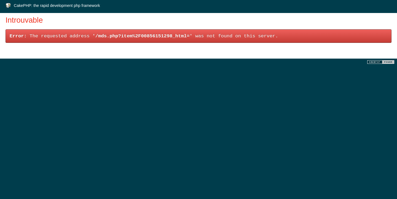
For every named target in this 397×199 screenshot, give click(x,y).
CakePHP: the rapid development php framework (57, 5)
